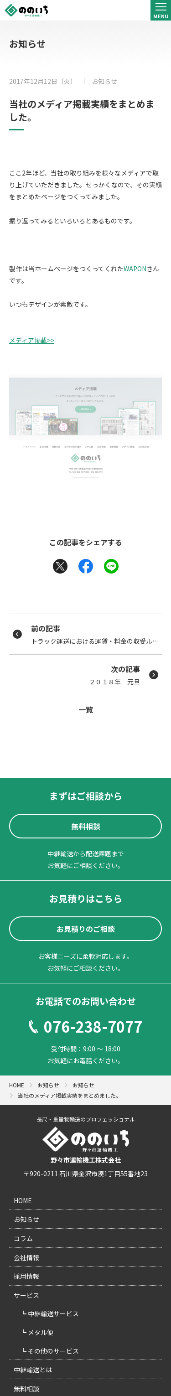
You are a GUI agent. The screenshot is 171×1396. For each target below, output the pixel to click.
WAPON (135, 268)
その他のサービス (52, 1350)
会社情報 (26, 1257)
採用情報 (26, 1276)
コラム (23, 1238)
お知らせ (104, 81)
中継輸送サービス (52, 1313)
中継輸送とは (33, 1369)
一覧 (85, 709)
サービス (26, 1295)
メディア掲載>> (31, 340)
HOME (23, 1200)
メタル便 (39, 1332)
